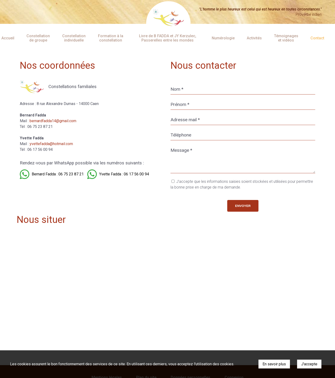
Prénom (179, 104)
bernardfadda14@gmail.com (53, 121)
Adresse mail (185, 119)
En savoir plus (274, 364)
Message (181, 150)
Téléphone (180, 135)
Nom (176, 89)
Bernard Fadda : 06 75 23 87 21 (58, 174)
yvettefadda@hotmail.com (51, 144)
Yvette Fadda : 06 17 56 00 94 (124, 174)
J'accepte (309, 364)
